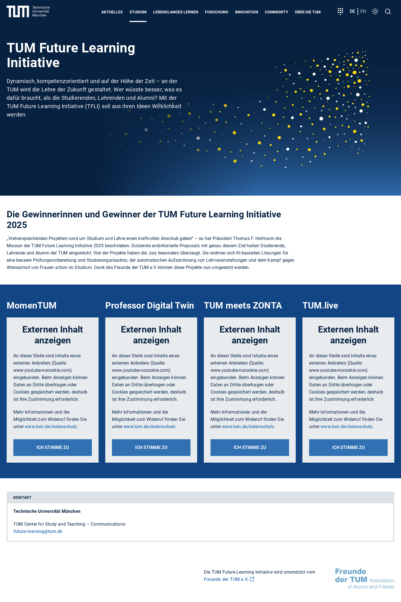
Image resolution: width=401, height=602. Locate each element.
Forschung (216, 12)
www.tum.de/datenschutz (51, 426)
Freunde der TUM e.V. (226, 579)
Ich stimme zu (52, 447)
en (363, 11)
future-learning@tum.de (37, 531)
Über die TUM (308, 12)
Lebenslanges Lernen (175, 12)
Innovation (246, 12)
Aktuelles (112, 12)
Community (276, 12)
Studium (137, 12)
